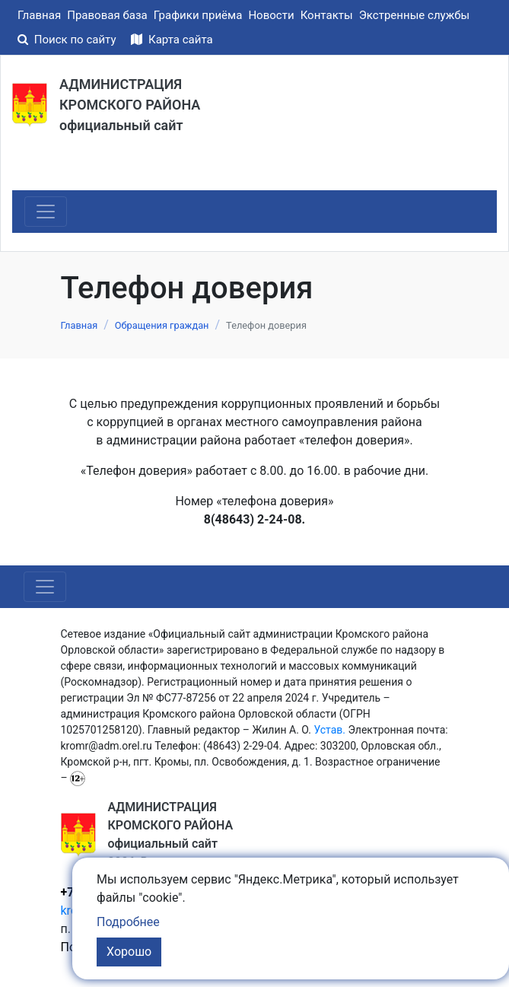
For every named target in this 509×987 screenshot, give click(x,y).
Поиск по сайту (68, 39)
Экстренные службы (414, 15)
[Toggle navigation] (45, 211)
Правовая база (107, 15)
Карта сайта (171, 39)
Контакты (327, 15)
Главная (39, 15)
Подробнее (128, 922)
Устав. (329, 730)
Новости (271, 15)
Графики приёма (198, 15)
